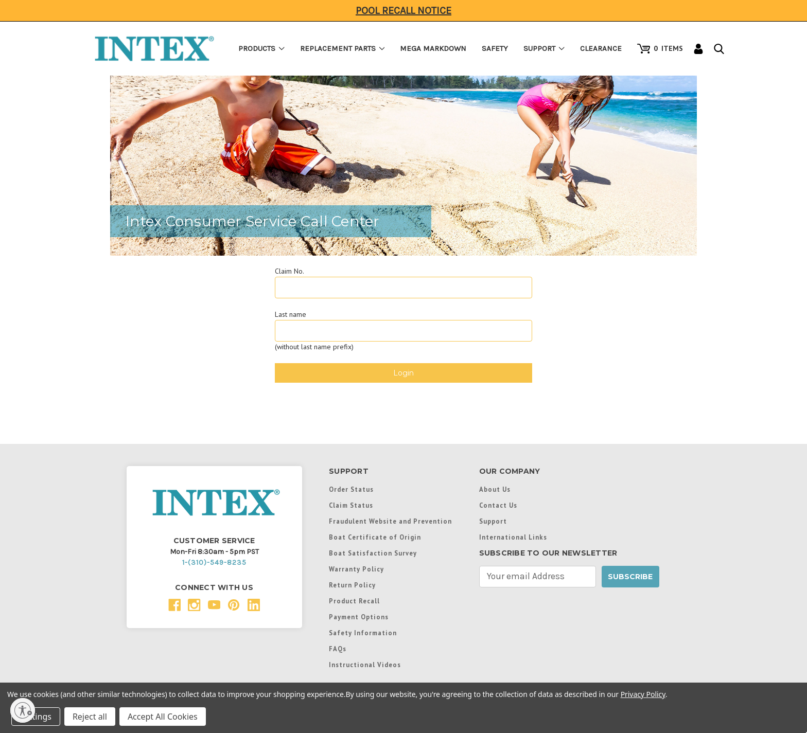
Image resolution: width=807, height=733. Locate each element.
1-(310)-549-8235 (214, 562)
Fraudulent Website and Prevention (390, 521)
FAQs (337, 649)
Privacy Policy (643, 694)
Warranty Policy (356, 569)
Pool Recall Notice (403, 10)
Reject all (90, 716)
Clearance (601, 48)
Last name (290, 314)
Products (261, 48)
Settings (35, 716)
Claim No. (289, 271)
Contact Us (498, 505)
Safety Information (363, 633)
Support (544, 48)
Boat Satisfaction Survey (373, 553)
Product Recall (354, 601)
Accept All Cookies (163, 716)
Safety (495, 48)
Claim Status (351, 505)
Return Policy (352, 585)
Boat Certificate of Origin (375, 537)
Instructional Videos (365, 664)
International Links (513, 537)
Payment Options (359, 617)
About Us (495, 489)
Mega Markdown (433, 48)
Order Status (351, 489)
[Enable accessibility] (22, 710)
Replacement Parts (342, 48)
